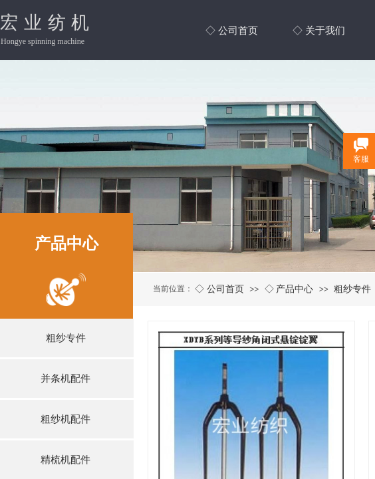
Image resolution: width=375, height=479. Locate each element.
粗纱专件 (352, 288)
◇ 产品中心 (289, 288)
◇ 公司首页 (219, 288)
